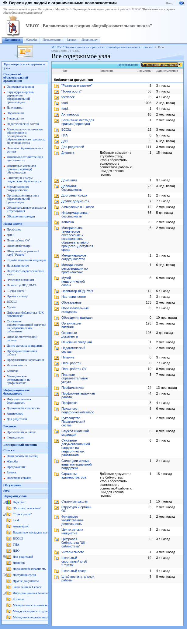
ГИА (16, 544)
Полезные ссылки (19, 477)
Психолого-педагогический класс (77, 410)
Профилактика (72, 387)
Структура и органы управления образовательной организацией (20, 97)
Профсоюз (14, 229)
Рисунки (9, 426)
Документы (15, 107)
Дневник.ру (90, 39)
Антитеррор (15, 413)
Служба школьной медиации (26, 260)
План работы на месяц (22, 456)
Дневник (19, 562)
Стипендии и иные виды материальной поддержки (76, 464)
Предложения (52, 39)
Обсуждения (12, 485)
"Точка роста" (16, 290)
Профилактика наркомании (25, 360)
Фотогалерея (15, 437)
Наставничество (18, 265)
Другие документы (26, 581)
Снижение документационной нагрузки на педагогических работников (26, 326)
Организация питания (71, 325)
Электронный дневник (20, 444)
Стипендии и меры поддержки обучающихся (24, 179)
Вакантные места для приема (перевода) (40, 532)
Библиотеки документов (160, 64)
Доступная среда (24, 575)
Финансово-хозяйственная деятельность (25, 158)
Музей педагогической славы (73, 281)
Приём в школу (17, 296)
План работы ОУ (18, 240)
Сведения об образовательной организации (15, 77)
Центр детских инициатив (25, 345)
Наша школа (12, 223)
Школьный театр (18, 245)
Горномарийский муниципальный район (100, 9)
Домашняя (12, 39)
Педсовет (19, 502)
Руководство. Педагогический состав (73, 421)
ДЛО (10, 235)
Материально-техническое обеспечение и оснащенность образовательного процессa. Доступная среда (26, 136)
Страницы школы (74, 501)
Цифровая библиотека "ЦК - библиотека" (74, 542)
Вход (169, 3)
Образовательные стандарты (75, 310)
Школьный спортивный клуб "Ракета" (23, 253)
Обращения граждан (21, 216)
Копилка (12, 370)
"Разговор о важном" (21, 279)
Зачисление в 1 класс (27, 587)
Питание (67, 357)
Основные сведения (20, 86)
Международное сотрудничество (18, 188)
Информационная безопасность (16, 391)
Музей (11, 307)
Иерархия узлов (15, 496)
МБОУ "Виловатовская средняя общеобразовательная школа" (89, 25)
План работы (71, 363)
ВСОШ (12, 301)
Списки (9, 450)
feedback (67, 97)
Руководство (15, 118)
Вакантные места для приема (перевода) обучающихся (21, 169)
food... (66, 108)
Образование (15, 113)
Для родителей (17, 419)
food (6, 490)
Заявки (71, 39)
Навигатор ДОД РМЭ (21, 285)
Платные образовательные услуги (74, 378)
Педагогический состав (23, 124)
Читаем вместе (17, 365)
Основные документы (69, 334)
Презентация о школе (21, 432)
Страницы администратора (73, 475)
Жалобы (31, 39)
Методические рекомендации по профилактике (18, 380)
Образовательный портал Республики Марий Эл (36, 9)
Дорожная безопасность (23, 408)
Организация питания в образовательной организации (23, 199)
